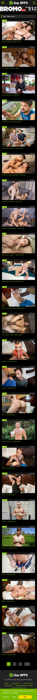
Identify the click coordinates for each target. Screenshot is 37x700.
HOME (6, 683)
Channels (16, 683)
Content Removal (18, 688)
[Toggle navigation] (3, 3)
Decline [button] (14, 697)
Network (8, 686)
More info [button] (6, 697)
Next (27, 664)
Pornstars (28, 683)
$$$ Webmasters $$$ (24, 686)
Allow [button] (25, 697)
